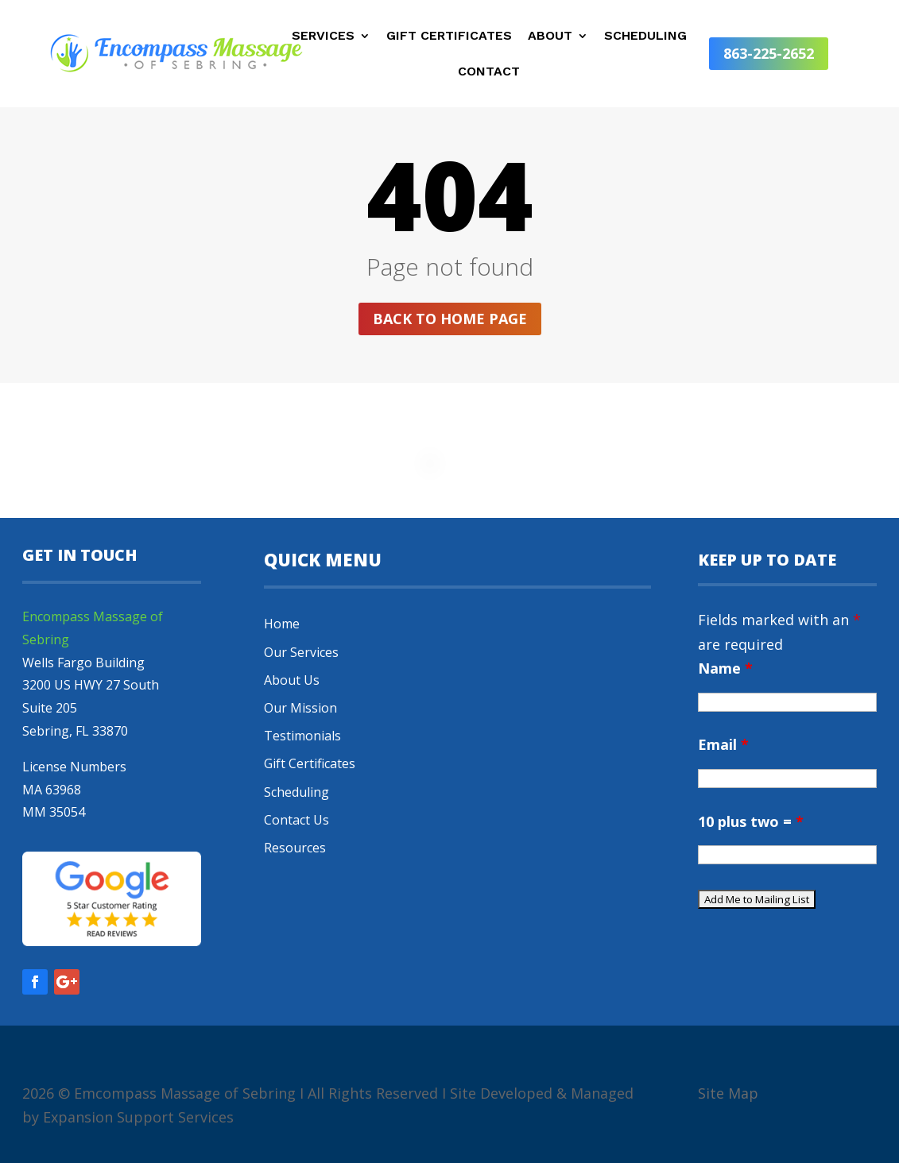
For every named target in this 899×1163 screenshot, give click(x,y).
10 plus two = (751, 821)
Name (725, 668)
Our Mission (300, 708)
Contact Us (296, 820)
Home (282, 623)
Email (723, 744)
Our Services (301, 652)
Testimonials (302, 735)
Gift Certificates (449, 36)
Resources (295, 847)
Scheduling (645, 36)
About (550, 36)
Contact (489, 72)
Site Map (728, 1093)
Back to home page (450, 318)
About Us (292, 680)
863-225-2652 (768, 53)
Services (323, 36)
